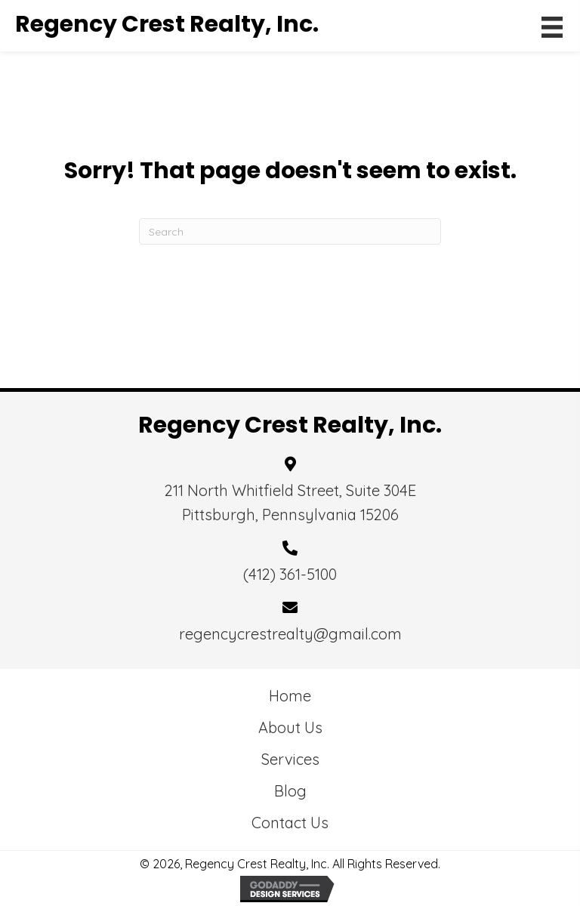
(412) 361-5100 (290, 574)
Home (290, 695)
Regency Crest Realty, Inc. (167, 24)
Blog (290, 790)
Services (290, 759)
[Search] (290, 231)
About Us (290, 727)
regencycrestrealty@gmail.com (290, 633)
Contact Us (290, 822)
